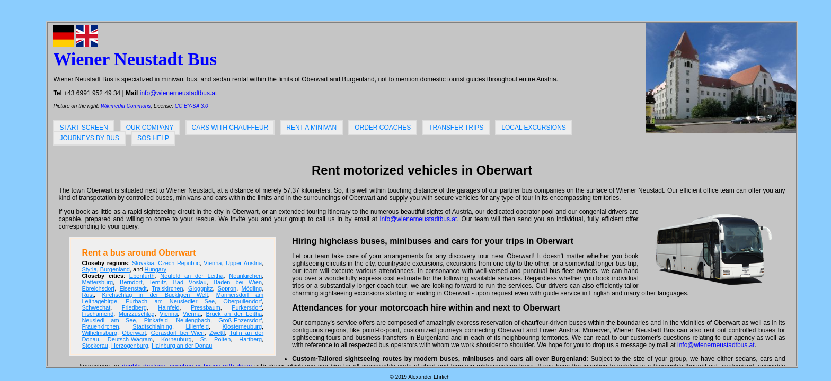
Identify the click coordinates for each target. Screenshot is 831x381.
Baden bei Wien (238, 282)
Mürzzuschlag (137, 314)
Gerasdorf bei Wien (178, 333)
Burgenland (115, 269)
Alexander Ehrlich (428, 377)
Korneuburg (176, 339)
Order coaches (383, 127)
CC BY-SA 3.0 (191, 106)
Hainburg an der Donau (182, 345)
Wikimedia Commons (126, 106)
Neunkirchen (245, 276)
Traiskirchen (167, 288)
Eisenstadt (133, 288)
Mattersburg (97, 282)
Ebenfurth (142, 276)
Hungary (155, 269)
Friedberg (134, 307)
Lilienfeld (196, 326)
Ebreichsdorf (98, 288)
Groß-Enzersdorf (240, 320)
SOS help (153, 138)
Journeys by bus (89, 138)
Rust (88, 295)
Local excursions (533, 127)
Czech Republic (179, 263)
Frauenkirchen (100, 326)
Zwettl (217, 333)
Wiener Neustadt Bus (135, 59)
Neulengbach (193, 320)
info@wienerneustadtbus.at (178, 93)
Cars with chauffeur (230, 127)
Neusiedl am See (109, 320)
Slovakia (143, 263)
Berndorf (131, 282)
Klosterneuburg (242, 326)
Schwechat (96, 307)
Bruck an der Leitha (234, 314)
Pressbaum (205, 307)
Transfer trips (456, 127)
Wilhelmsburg (99, 333)
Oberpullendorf (242, 301)
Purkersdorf (247, 307)
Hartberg (250, 339)
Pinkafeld (156, 320)
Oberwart (134, 333)
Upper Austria (244, 263)
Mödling (252, 288)
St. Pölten (215, 339)
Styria (89, 269)
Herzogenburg (129, 345)
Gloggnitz (200, 288)
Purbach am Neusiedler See (170, 301)
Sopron (227, 288)
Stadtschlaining (152, 326)
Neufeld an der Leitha (191, 276)
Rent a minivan (311, 127)
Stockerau (95, 345)
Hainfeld (168, 307)
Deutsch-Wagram (130, 339)
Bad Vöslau (190, 282)
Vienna (213, 263)
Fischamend (97, 314)
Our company (150, 127)
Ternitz (157, 282)
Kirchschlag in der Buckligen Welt (155, 295)
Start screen (83, 127)
